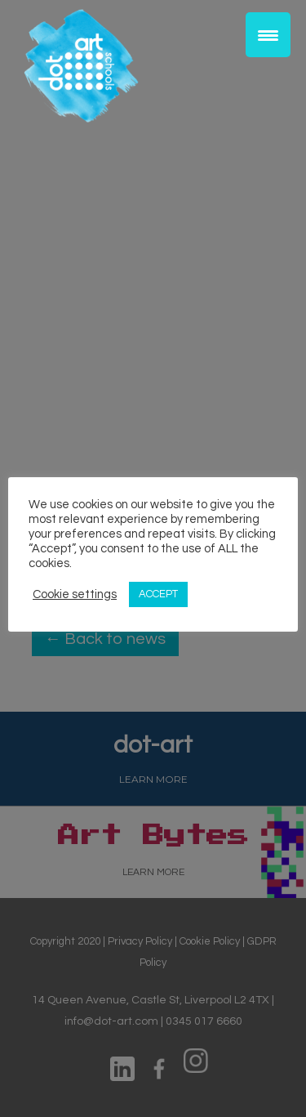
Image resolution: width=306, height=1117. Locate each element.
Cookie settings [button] (75, 594)
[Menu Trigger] (268, 34)
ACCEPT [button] (158, 594)
